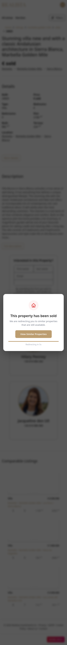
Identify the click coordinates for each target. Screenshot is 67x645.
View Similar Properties (33, 334)
